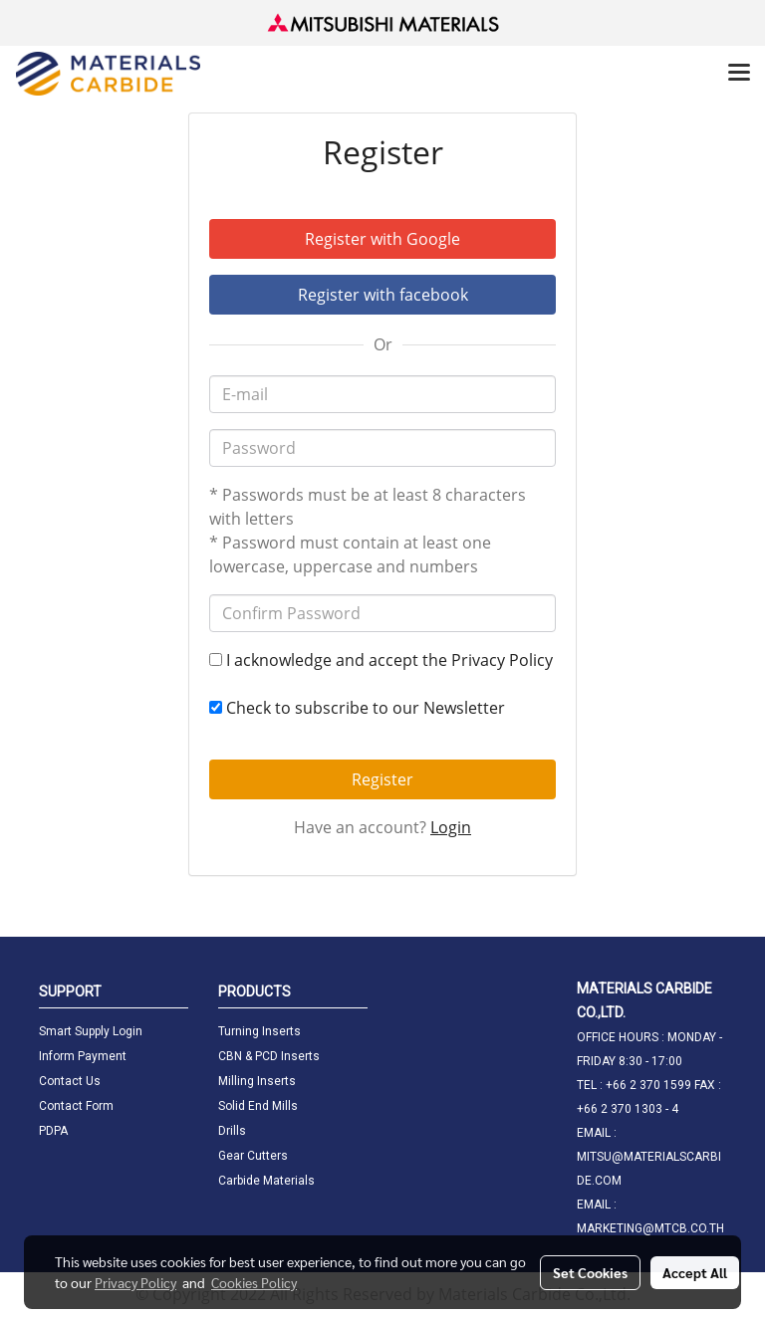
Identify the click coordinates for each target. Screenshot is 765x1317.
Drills (232, 1131)
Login (450, 827)
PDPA (53, 1131)
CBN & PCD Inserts (269, 1056)
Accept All (694, 1272)
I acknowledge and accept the (381, 660)
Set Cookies (590, 1272)
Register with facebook (383, 295)
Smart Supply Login (90, 1031)
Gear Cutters (253, 1156)
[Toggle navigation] (739, 74)
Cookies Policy (254, 1282)
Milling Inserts (257, 1081)
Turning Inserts (259, 1031)
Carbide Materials (266, 1181)
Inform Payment (83, 1056)
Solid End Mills (258, 1106)
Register (382, 779)
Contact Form (76, 1106)
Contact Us (70, 1081)
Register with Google (382, 239)
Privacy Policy (502, 660)
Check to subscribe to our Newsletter (357, 708)
